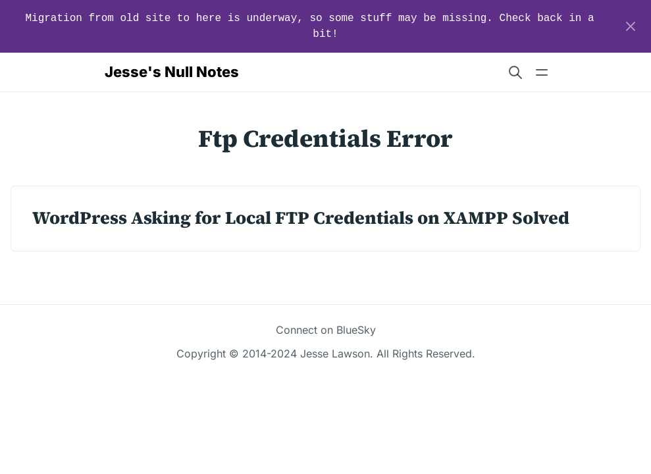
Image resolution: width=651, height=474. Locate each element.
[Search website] (515, 72)
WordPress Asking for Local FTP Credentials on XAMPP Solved (300, 217)
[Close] (630, 26)
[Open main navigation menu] (542, 72)
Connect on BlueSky (326, 329)
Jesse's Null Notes (172, 71)
